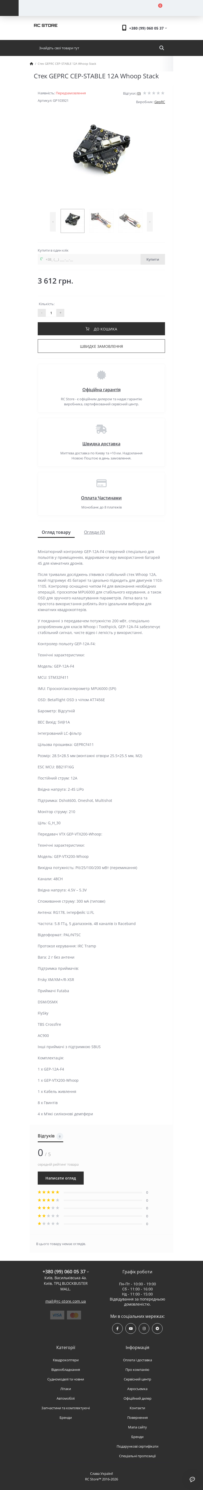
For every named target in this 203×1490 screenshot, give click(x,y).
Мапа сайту (137, 1427)
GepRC (159, 101)
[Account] (65, 8)
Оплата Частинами (101, 498)
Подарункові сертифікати (137, 1446)
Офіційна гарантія (101, 390)
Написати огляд (60, 1178)
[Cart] (157, 8)
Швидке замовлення (101, 346)
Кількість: (46, 303)
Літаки (65, 1388)
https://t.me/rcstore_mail (157, 1328)
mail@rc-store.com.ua (65, 1301)
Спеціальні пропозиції (137, 1455)
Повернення (137, 1417)
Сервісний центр (137, 1379)
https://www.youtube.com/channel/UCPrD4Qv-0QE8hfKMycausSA (131, 1328)
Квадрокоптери (66, 1360)
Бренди (66, 1417)
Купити (152, 259)
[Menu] (9, 8)
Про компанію (137, 1369)
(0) (139, 93)
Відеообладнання (65, 1369)
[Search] (161, 48)
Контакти (137, 1408)
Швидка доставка (101, 444)
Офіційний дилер (137, 1398)
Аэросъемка (137, 1388)
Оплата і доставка (137, 1360)
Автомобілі (66, 1398)
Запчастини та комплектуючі (65, 1408)
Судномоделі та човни (65, 1379)
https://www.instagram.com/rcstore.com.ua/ (144, 1328)
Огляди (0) (94, 532)
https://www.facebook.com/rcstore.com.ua (117, 1328)
